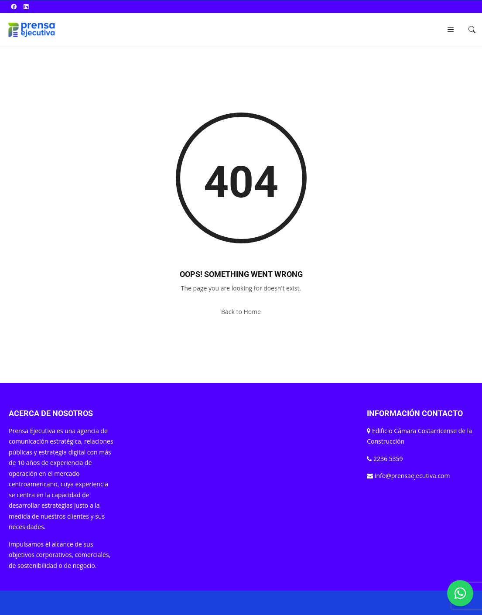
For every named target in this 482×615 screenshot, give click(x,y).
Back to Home (241, 312)
